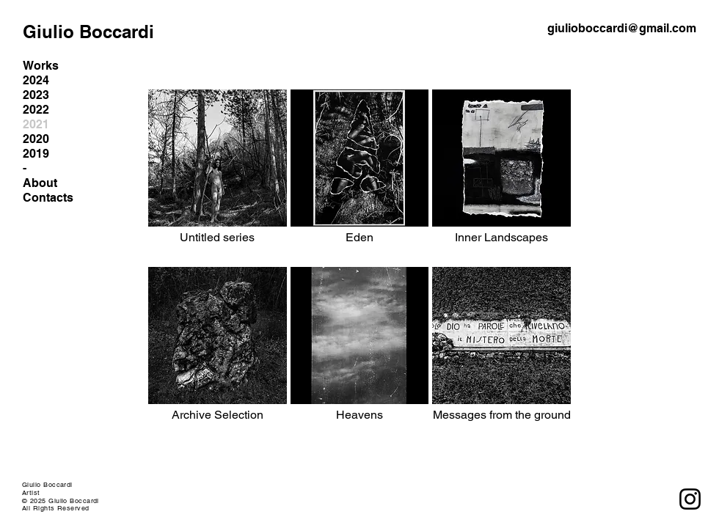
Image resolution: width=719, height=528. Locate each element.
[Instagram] (690, 499)
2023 (36, 95)
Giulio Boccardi (88, 31)
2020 (36, 139)
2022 (36, 110)
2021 (36, 124)
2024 (36, 80)
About (40, 183)
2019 (36, 154)
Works (41, 66)
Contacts (48, 198)
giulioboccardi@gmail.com (621, 28)
